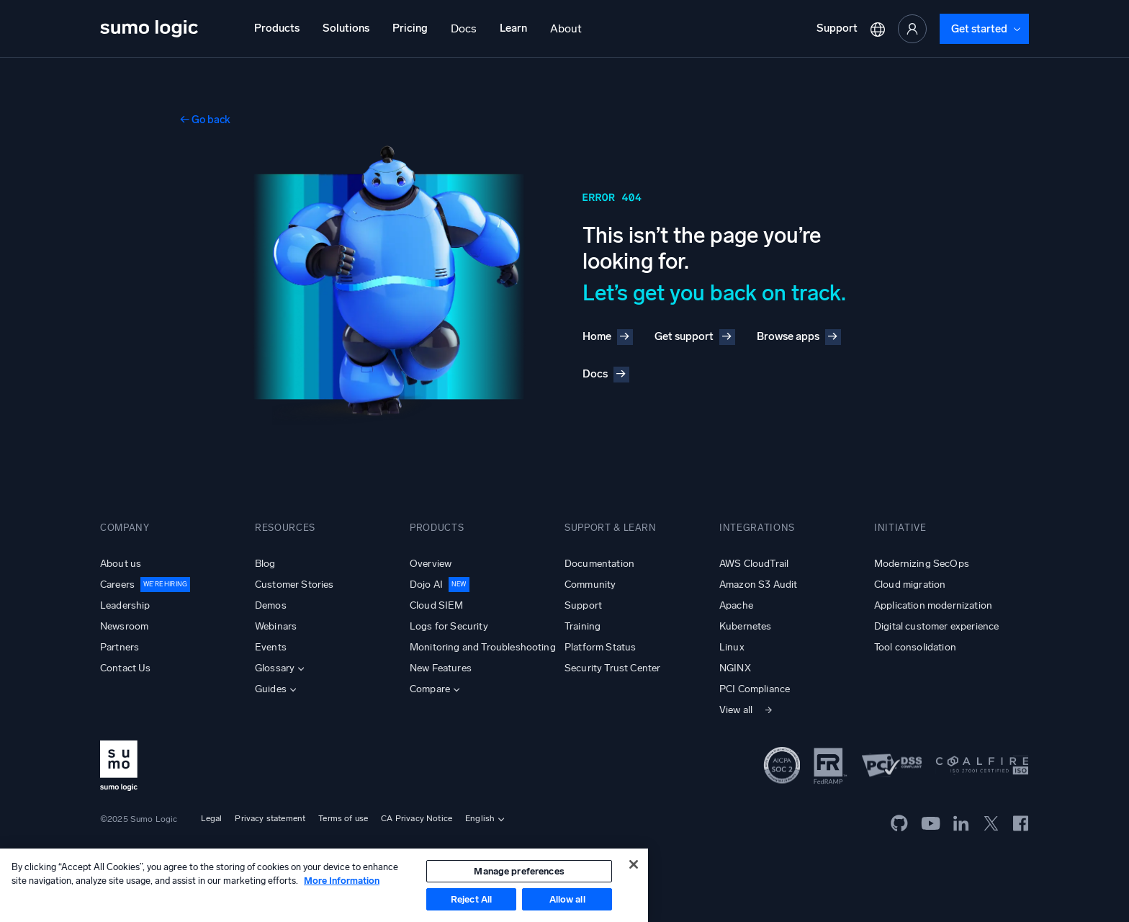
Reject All (471, 899)
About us (120, 564)
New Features (441, 668)
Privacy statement (270, 818)
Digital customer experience (936, 626)
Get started (979, 28)
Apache (736, 605)
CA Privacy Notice (416, 818)
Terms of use (343, 818)
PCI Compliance (754, 689)
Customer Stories (294, 584)
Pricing (410, 28)
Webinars (276, 626)
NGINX (735, 668)
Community (590, 584)
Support (837, 28)
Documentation (599, 564)
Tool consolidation (915, 647)
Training (582, 626)
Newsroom (124, 626)
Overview (430, 564)
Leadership (125, 605)
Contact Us (125, 668)
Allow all (567, 899)
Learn (513, 28)
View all (735, 710)
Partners (119, 647)
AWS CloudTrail (753, 564)
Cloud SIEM (437, 605)
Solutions (346, 28)
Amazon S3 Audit (758, 584)
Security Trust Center (612, 668)
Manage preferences (519, 871)
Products (277, 28)
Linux (732, 647)
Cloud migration (909, 584)
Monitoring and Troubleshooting (483, 647)
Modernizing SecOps (921, 564)
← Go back (205, 119)
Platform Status (600, 647)
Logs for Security (449, 626)
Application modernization (933, 605)
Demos (271, 605)
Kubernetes (745, 626)
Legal (211, 818)
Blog (265, 564)
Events (271, 647)
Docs (464, 28)
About (566, 28)
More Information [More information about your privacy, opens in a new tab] (341, 880)
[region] (324, 885)
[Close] (633, 864)
